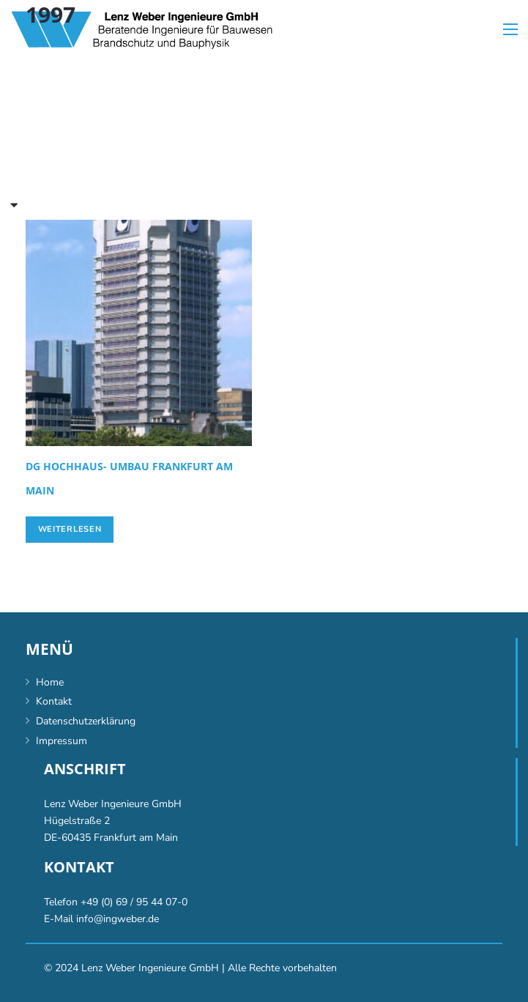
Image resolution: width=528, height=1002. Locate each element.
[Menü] (510, 29)
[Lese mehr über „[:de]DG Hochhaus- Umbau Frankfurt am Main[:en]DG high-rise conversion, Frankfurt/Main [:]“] (70, 529)
